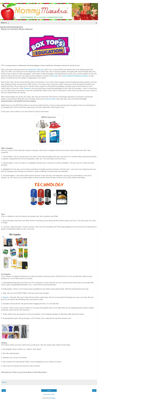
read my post (50, 99)
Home (49, 390)
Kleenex (27, 88)
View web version (49, 394)
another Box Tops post (36, 69)
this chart (54, 76)
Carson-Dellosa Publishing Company (75, 76)
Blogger (52, 398)
